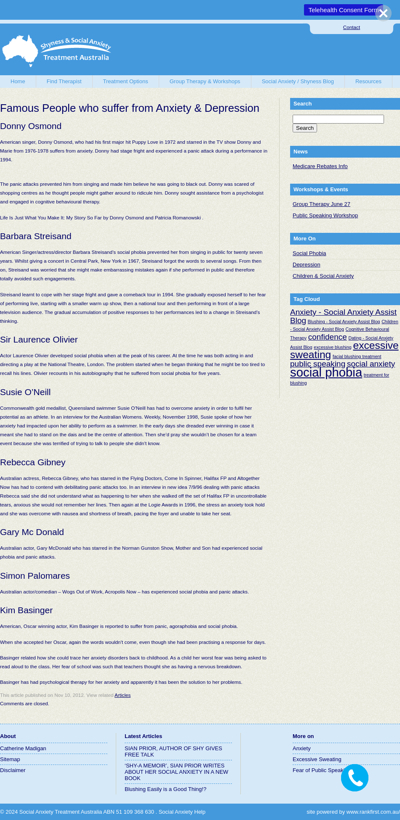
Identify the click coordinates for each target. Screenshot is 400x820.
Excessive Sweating (317, 759)
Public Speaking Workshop (325, 215)
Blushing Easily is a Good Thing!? (165, 789)
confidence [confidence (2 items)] (327, 336)
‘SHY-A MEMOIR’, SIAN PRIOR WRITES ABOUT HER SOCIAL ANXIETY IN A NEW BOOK (176, 771)
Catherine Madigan (23, 748)
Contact (351, 27)
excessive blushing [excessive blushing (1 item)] (332, 347)
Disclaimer (13, 770)
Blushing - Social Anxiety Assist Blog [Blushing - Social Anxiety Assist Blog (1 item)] (344, 321)
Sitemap (10, 759)
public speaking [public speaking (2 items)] (317, 363)
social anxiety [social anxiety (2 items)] (371, 363)
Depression (306, 264)
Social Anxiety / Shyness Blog (298, 81)
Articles (123, 695)
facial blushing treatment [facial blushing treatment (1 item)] (357, 356)
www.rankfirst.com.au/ (373, 812)
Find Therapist (64, 81)
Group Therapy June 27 (321, 204)
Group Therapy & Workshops (205, 81)
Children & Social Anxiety (323, 276)
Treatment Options (125, 81)
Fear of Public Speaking (322, 770)
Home (18, 81)
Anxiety (302, 748)
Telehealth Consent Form (343, 9)
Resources (368, 81)
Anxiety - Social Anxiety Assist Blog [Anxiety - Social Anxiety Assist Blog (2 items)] (343, 316)
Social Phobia (309, 253)
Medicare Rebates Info (320, 166)
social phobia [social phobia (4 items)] (326, 372)
